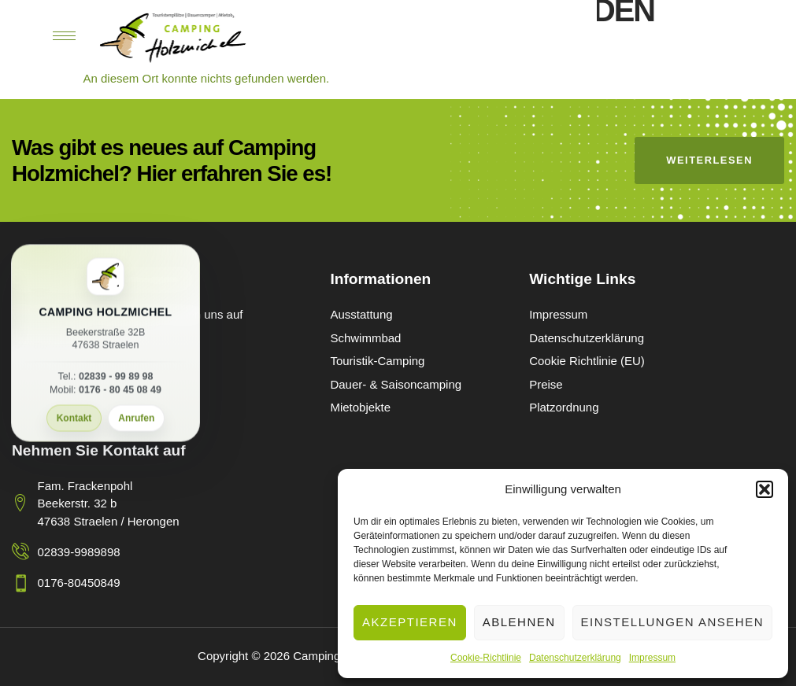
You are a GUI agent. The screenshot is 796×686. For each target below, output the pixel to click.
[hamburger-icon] (64, 35)
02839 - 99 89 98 (116, 376)
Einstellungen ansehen (672, 622)
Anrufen (136, 418)
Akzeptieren (409, 622)
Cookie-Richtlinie (485, 657)
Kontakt (74, 418)
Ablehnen (519, 622)
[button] (764, 489)
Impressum (652, 657)
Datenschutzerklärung (575, 657)
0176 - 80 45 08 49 (120, 390)
